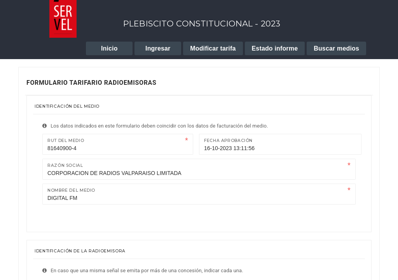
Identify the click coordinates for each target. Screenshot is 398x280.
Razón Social (65, 165)
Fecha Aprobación (228, 140)
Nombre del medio (71, 190)
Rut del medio (65, 140)
